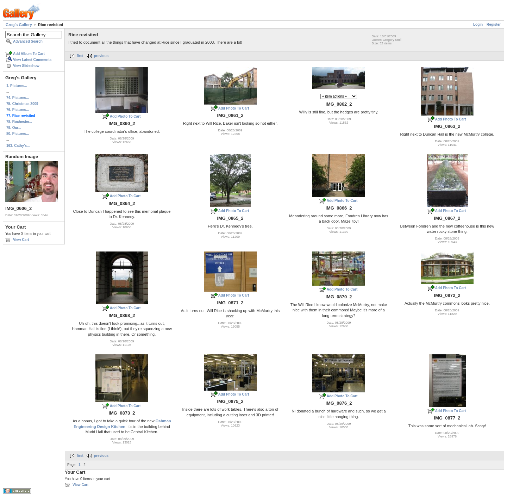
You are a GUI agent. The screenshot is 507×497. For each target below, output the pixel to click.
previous (101, 56)
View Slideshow (26, 66)
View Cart (21, 240)
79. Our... (13, 128)
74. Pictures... (17, 98)
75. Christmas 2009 (22, 104)
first (80, 56)
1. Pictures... (16, 86)
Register (494, 24)
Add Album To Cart (29, 54)
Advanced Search (28, 41)
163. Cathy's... (18, 146)
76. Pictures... (17, 110)
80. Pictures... (17, 134)
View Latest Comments (32, 60)
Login (478, 24)
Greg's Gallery (19, 25)
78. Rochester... (19, 122)
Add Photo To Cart (125, 116)
